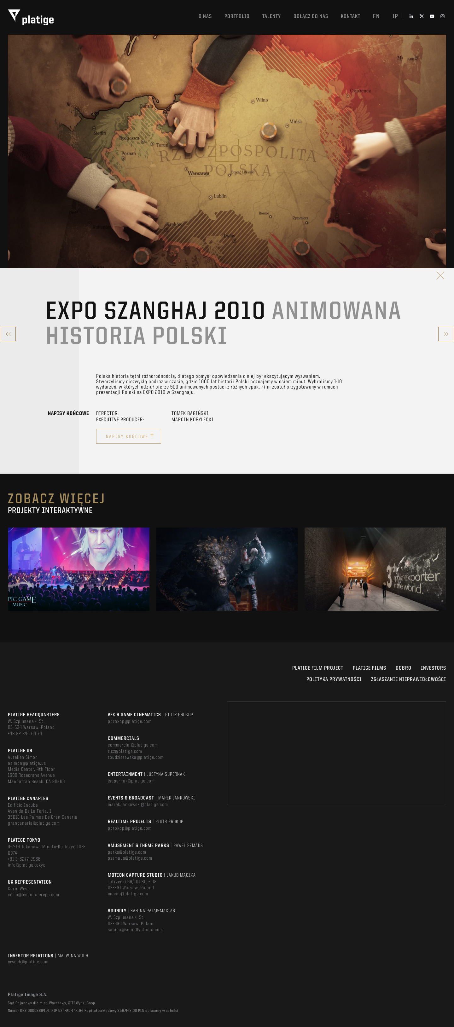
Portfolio (237, 16)
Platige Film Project (317, 668)
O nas (205, 16)
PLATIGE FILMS (369, 668)
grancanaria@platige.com (34, 823)
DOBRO (403, 668)
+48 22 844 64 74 (25, 733)
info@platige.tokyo (27, 865)
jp (395, 17)
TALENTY (271, 16)
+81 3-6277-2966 (24, 859)
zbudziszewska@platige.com (136, 757)
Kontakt (350, 16)
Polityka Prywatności (334, 679)
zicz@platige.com (125, 751)
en (376, 17)
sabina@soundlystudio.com (135, 929)
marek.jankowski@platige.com (138, 804)
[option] (78, 569)
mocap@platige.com (128, 894)
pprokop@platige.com (130, 721)
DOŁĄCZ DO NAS (311, 16)
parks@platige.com (127, 852)
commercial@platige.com (133, 745)
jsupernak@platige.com (131, 781)
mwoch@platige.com (28, 962)
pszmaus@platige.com (130, 858)
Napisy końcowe (130, 435)
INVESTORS (433, 668)
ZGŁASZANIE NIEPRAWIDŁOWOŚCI (408, 679)
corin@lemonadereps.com (33, 894)
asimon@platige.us (27, 763)
